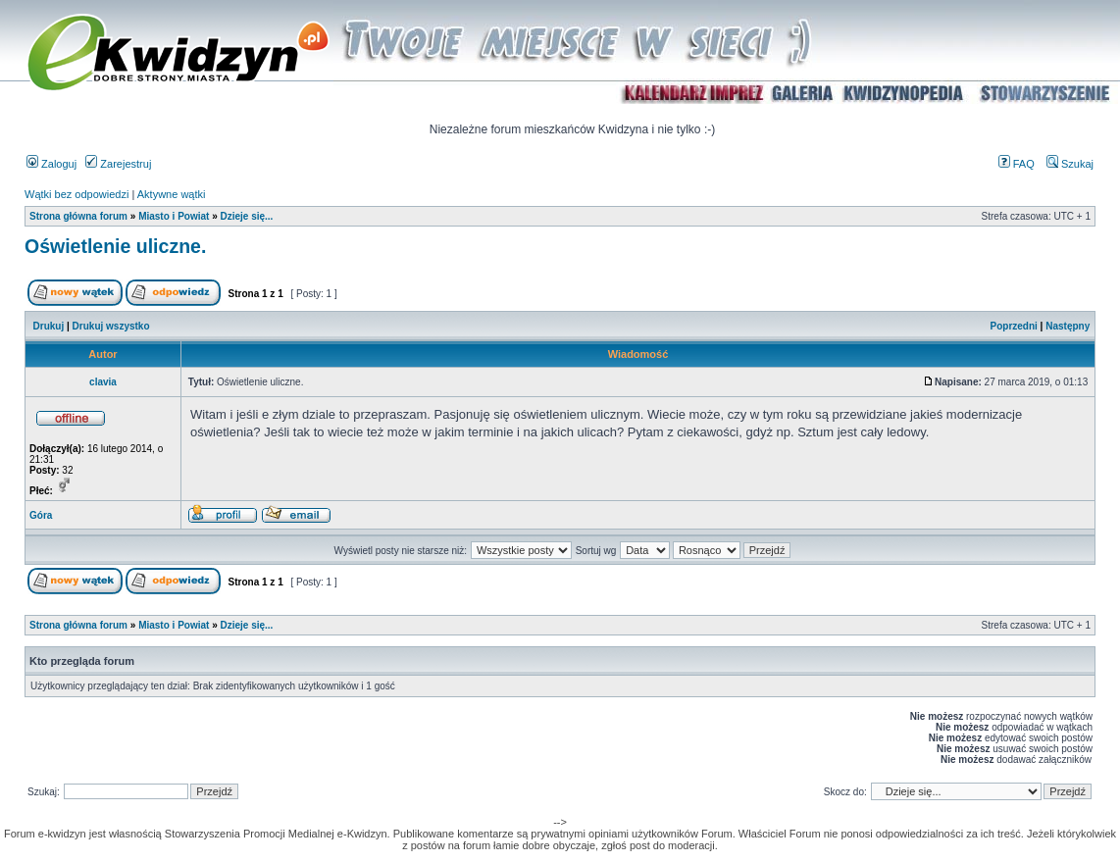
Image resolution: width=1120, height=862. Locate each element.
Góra (40, 515)
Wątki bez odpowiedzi (76, 194)
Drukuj (49, 326)
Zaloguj (51, 164)
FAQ (1016, 164)
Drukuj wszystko (111, 326)
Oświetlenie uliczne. (115, 246)
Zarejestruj (118, 164)
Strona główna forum (78, 216)
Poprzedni (1014, 326)
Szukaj (1070, 164)
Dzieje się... (246, 216)
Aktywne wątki (171, 194)
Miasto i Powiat (173, 216)
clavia (103, 382)
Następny (1067, 326)
